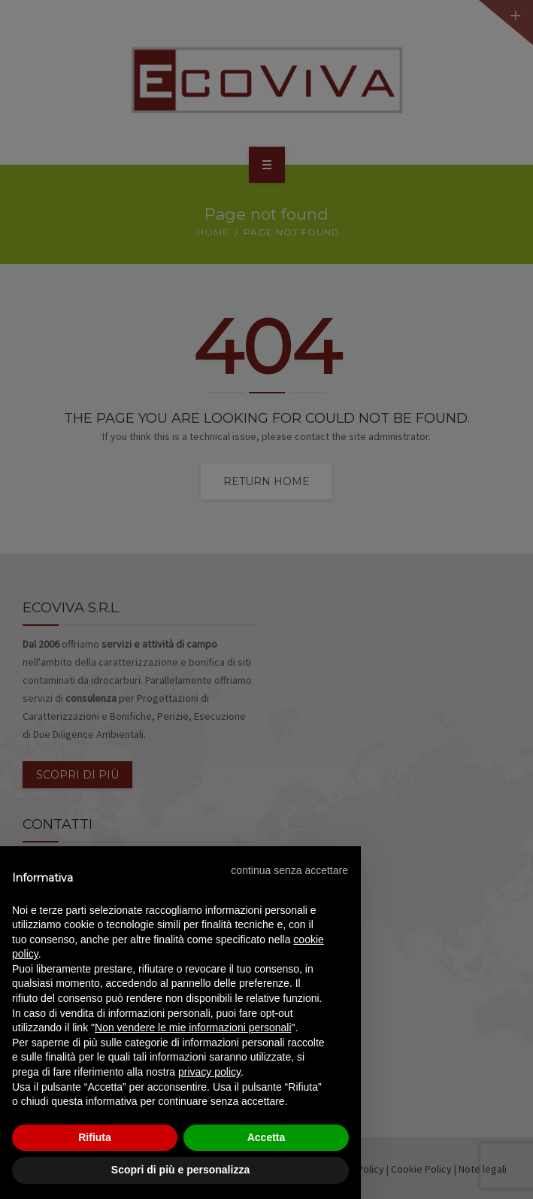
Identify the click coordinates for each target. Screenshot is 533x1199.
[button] (289, 870)
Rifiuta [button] (94, 1137)
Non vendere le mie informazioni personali (193, 1027)
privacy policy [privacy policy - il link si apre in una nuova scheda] (209, 1072)
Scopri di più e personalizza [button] (180, 1170)
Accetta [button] (266, 1137)
